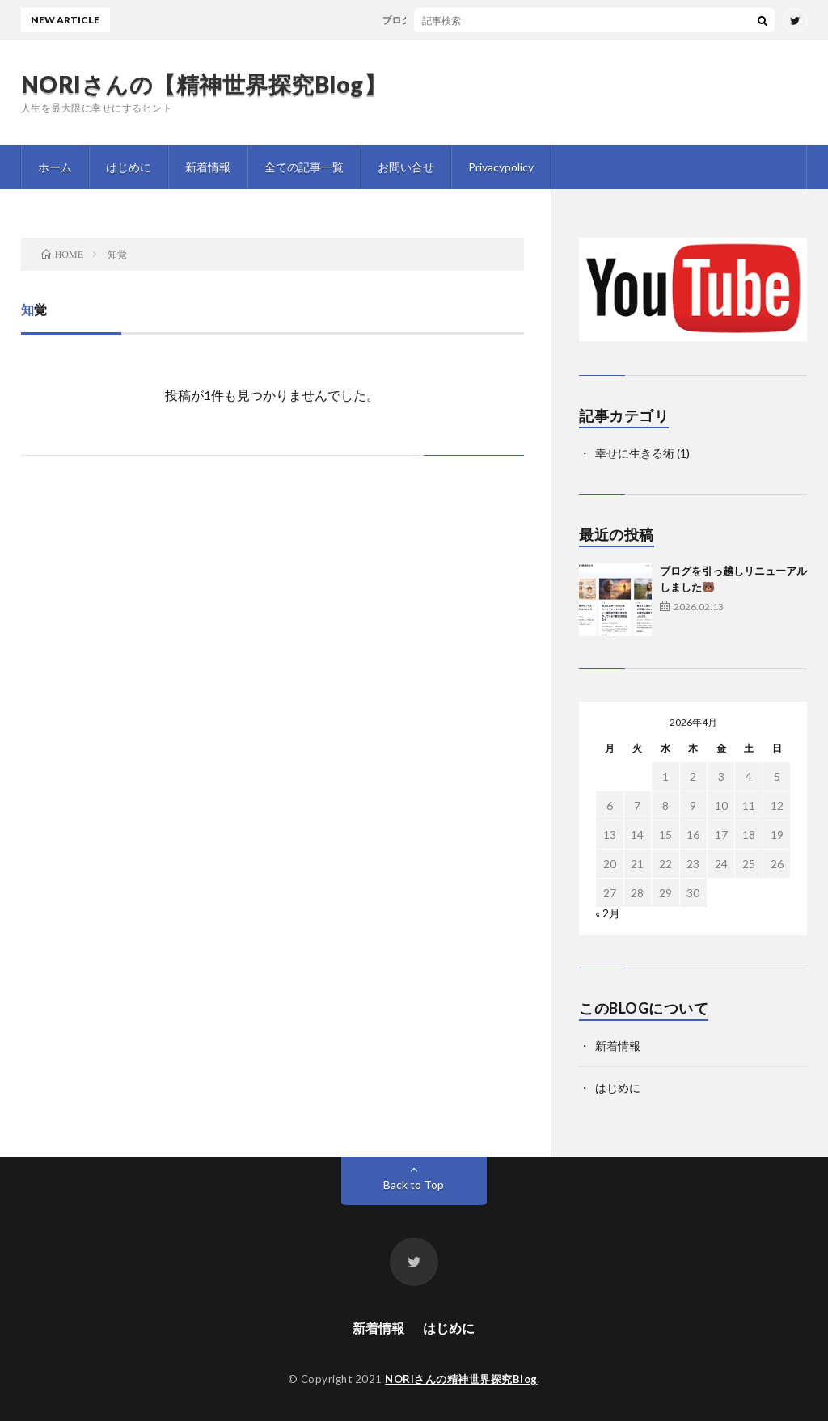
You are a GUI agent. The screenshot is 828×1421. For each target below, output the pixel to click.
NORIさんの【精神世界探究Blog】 (204, 84)
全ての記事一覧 (304, 167)
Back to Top (413, 1184)
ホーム (55, 167)
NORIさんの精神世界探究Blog (461, 1379)
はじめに (128, 167)
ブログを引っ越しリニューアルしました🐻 (483, 20)
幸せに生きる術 (634, 453)
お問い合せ (406, 167)
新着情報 (207, 167)
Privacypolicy (501, 167)
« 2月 (607, 913)
